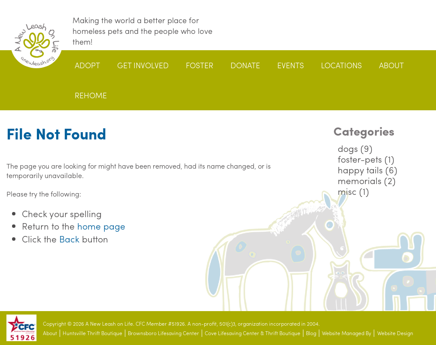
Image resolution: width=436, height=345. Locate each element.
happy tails (360, 169)
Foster (199, 65)
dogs (348, 148)
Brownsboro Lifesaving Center (163, 333)
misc (347, 191)
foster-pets (360, 158)
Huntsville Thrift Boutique (92, 333)
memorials (360, 180)
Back (69, 238)
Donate (245, 65)
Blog (311, 333)
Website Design (395, 333)
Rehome (91, 95)
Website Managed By (346, 333)
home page (101, 225)
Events (290, 65)
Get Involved (143, 65)
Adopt (87, 65)
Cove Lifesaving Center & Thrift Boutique (252, 333)
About (391, 65)
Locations (341, 65)
